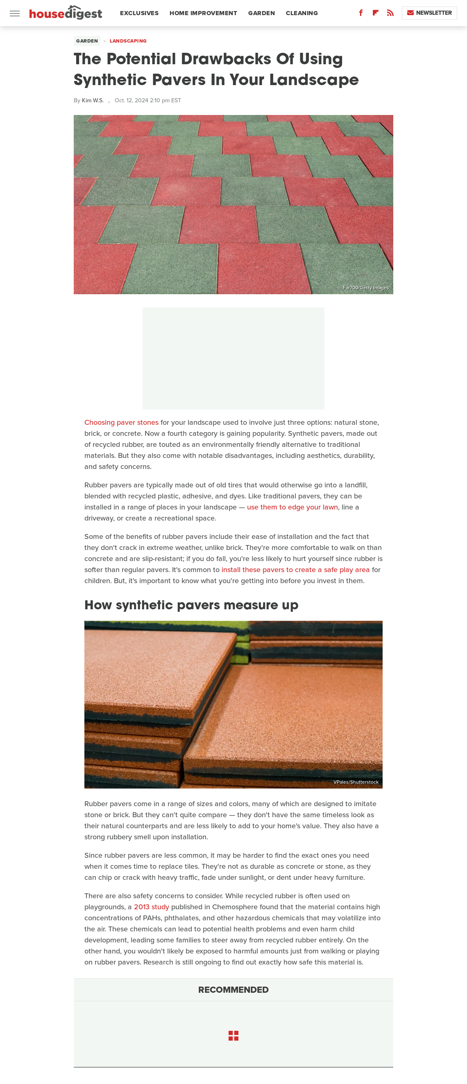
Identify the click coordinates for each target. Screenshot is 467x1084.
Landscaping (128, 41)
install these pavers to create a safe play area (296, 569)
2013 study (151, 906)
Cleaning (302, 13)
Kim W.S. (93, 100)
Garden (261, 13)
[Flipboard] (375, 14)
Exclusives (139, 13)
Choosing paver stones (121, 422)
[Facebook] (361, 14)
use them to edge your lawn (292, 507)
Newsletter (429, 13)
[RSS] (390, 14)
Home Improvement (203, 13)
